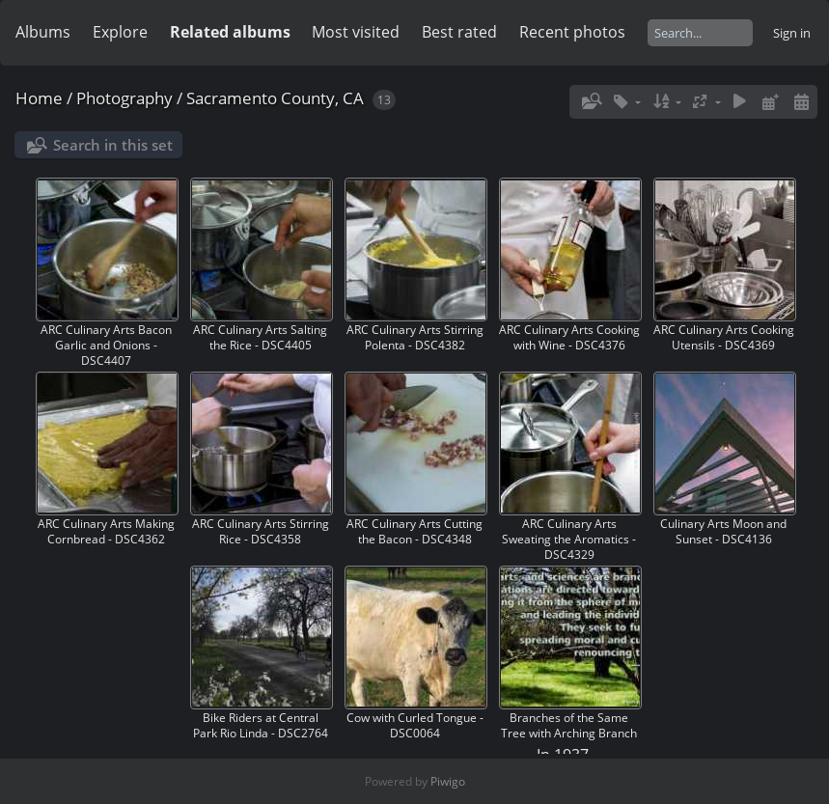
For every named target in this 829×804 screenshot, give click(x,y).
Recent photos (572, 31)
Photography (124, 98)
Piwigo (447, 781)
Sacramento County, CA (275, 98)
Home (39, 98)
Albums (42, 31)
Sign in (792, 33)
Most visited (356, 31)
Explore (120, 31)
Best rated (459, 31)
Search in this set (113, 144)
